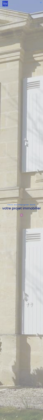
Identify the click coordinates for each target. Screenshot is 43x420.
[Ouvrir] (21, 215)
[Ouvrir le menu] (41, 2)
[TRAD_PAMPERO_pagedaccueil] (5, 6)
